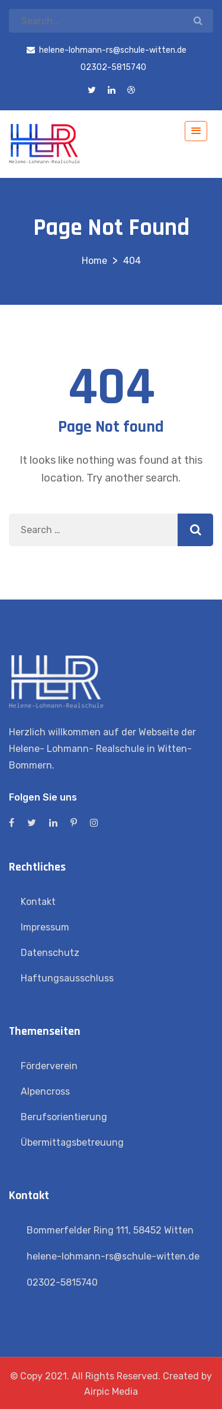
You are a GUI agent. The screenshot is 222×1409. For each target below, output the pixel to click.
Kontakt (38, 901)
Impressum (45, 927)
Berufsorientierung (64, 1117)
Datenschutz (50, 952)
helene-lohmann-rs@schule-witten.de (113, 1256)
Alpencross (45, 1091)
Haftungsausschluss (67, 978)
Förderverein (49, 1066)
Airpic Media (111, 1391)
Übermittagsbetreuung (72, 1142)
